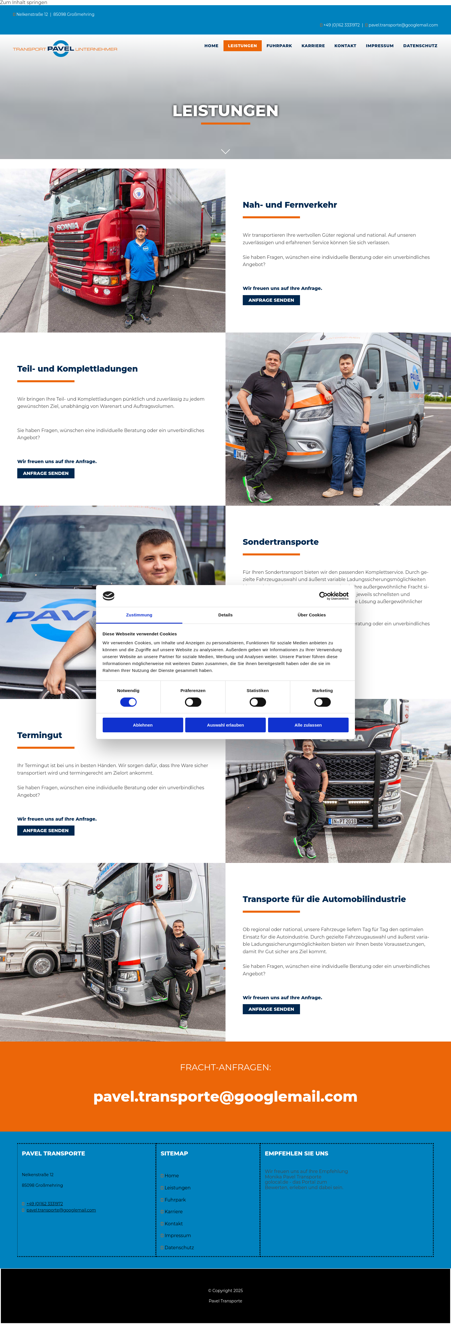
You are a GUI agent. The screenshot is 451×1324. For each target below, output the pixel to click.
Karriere (313, 45)
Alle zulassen (308, 725)
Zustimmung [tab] (139, 614)
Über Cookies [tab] (312, 614)
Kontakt (345, 45)
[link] (242, 45)
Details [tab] (225, 614)
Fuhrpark (279, 45)
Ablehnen (142, 725)
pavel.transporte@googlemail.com (403, 25)
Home (212, 45)
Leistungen (242, 45)
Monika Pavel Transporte (293, 1177)
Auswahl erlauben (225, 725)
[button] (271, 300)
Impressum (380, 45)
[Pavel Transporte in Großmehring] (65, 55)
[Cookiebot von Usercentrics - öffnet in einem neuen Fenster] (323, 596)
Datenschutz (420, 45)
